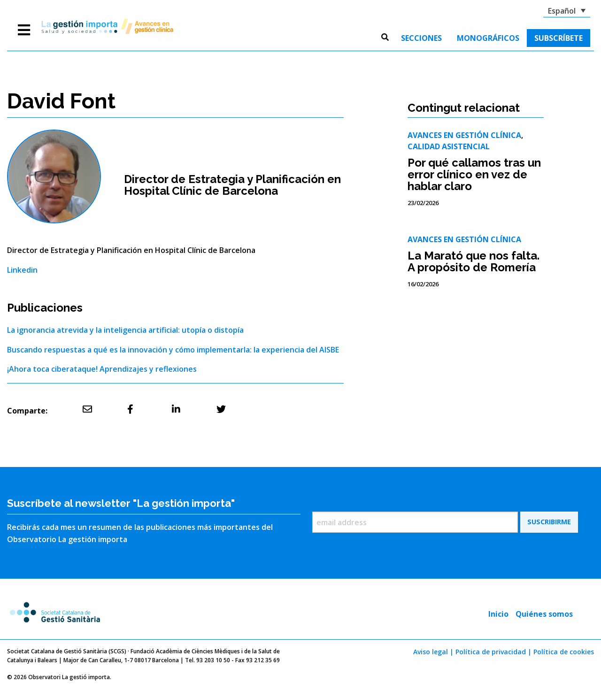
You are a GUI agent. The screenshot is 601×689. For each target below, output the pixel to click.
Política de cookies (563, 651)
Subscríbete (558, 38)
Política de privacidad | (493, 651)
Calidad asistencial (449, 146)
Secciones (421, 38)
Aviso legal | (433, 651)
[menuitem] (421, 38)
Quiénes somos (544, 614)
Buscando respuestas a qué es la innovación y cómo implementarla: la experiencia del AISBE (173, 349)
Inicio (498, 614)
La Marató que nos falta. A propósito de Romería (473, 261)
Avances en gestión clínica (464, 135)
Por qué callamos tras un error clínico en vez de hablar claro (474, 174)
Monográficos (488, 38)
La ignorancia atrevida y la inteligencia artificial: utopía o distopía (125, 330)
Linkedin (22, 270)
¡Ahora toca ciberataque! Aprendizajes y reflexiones (102, 369)
